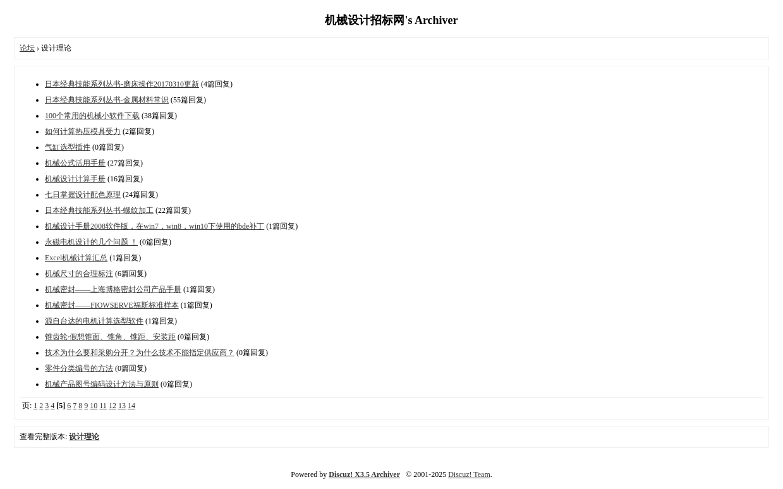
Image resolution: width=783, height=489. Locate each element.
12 (112, 405)
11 (103, 405)
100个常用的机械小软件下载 (92, 115)
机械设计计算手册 (75, 178)
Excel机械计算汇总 (76, 257)
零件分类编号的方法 (79, 368)
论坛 (27, 48)
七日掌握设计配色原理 (83, 194)
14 (131, 405)
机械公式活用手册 (75, 163)
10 (93, 405)
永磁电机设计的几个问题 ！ (91, 242)
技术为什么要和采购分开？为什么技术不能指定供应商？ (139, 352)
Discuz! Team (469, 474)
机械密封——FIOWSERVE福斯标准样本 (112, 305)
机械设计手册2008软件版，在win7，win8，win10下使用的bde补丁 (154, 226)
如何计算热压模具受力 (83, 131)
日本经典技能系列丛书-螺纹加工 (99, 210)
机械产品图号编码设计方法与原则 (102, 384)
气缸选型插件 (67, 147)
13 (122, 405)
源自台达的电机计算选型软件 (94, 321)
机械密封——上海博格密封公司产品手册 (113, 289)
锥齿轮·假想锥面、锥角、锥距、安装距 (110, 336)
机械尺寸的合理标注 (79, 273)
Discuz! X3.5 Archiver (364, 474)
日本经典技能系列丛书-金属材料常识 (107, 99)
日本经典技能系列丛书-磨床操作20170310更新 (122, 84)
